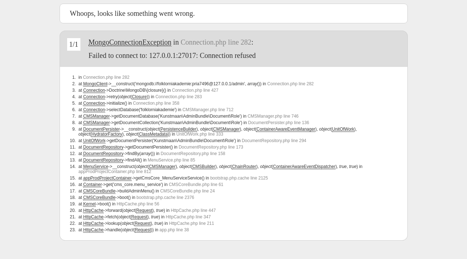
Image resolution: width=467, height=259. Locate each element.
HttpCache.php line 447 (193, 210)
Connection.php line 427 (195, 90)
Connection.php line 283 (178, 96)
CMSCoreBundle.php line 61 (196, 184)
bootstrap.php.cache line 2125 (239, 178)
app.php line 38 (174, 229)
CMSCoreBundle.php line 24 (187, 191)
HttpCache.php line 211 (191, 223)
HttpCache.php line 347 (188, 216)
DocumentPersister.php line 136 (278, 122)
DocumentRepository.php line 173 (211, 147)
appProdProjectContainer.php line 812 (115, 171)
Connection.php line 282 (216, 42)
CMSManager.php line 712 (207, 109)
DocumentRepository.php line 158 (193, 153)
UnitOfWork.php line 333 (199, 134)
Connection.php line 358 (156, 103)
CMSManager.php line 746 (273, 116)
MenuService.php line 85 (171, 160)
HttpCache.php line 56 (138, 203)
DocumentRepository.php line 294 (274, 140)
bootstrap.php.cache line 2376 (165, 197)
